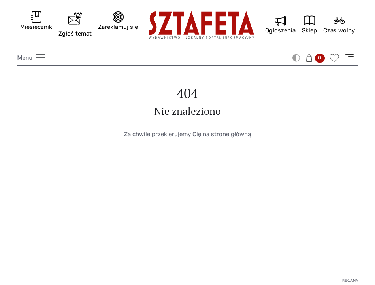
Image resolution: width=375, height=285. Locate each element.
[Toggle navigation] (31, 57)
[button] (316, 57)
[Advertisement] (187, 219)
